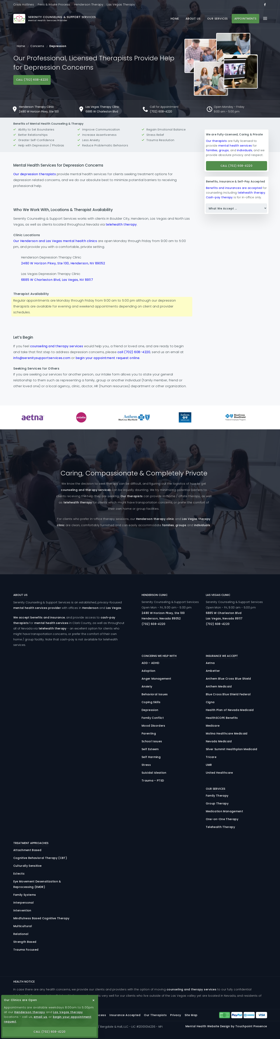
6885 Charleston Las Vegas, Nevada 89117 (224, 615)
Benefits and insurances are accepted (234, 188)
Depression (150, 710)
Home (175, 19)
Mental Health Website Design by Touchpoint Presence (226, 1026)
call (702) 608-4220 (133, 352)
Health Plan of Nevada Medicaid (230, 710)
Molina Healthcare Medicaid (226, 733)
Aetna (210, 663)
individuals (244, 150)
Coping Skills (151, 702)
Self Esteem (150, 749)
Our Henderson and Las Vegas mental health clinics (55, 241)
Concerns (37, 46)
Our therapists (216, 141)
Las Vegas (113, 608)
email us (40, 1017)
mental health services (235, 146)
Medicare (213, 726)
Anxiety (147, 686)
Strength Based (24, 942)
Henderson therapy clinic (155, 519)
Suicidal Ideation (154, 773)
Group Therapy (217, 803)
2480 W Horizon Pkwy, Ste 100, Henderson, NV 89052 (63, 263)
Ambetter (213, 671)
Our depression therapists (34, 174)
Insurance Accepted (124, 1015)
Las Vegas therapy (68, 1012)
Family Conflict (153, 718)
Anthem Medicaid (219, 686)
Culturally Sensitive (27, 866)
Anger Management (156, 679)
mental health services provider (37, 608)
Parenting (149, 733)
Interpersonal (23, 903)
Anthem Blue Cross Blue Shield (228, 679)
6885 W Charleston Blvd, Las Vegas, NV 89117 (57, 279)
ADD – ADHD (150, 663)
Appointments (245, 19)
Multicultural (22, 926)
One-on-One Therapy (222, 819)
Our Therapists (155, 1015)
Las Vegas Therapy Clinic (102, 107)
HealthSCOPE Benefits (222, 718)
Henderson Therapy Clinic (36, 107)
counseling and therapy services (56, 346)
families (212, 150)
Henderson (90, 608)
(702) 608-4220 (161, 111)
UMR (209, 765)
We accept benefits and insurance (39, 617)
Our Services (217, 19)
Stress (146, 765)
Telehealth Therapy (220, 827)
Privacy (175, 1015)
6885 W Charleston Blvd (102, 111)
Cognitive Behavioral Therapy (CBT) (40, 858)
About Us (193, 19)
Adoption (148, 671)
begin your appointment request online (108, 358)
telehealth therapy (121, 224)
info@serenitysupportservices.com (41, 358)
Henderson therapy (29, 1012)
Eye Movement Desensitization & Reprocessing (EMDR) (37, 884)
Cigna (210, 702)
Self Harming (151, 757)
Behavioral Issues (155, 694)
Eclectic (19, 874)
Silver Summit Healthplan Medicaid (231, 749)
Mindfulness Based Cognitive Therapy (41, 918)
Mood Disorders (153, 726)
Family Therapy (217, 796)
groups (224, 150)
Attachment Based (27, 850)
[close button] (94, 1000)
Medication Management (224, 811)
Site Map (191, 1015)
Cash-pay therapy (219, 197)
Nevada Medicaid (219, 741)
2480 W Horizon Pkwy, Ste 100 (39, 111)
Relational (20, 934)
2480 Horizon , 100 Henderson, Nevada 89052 (163, 615)
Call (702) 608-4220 (32, 80)
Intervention (22, 910)
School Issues (152, 741)
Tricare (211, 757)
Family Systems (24, 895)
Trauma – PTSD (153, 780)
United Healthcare (219, 773)
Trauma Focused (26, 950)
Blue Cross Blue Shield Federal (228, 694)
